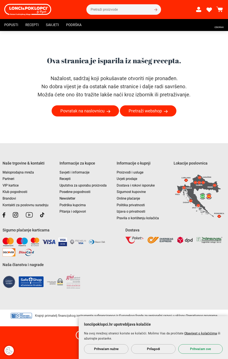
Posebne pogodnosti (75, 192)
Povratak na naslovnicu (82, 110)
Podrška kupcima (73, 205)
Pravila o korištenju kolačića (138, 218)
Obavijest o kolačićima (200, 333)
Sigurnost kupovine (131, 192)
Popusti (11, 25)
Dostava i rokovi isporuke (136, 185)
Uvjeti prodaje (127, 179)
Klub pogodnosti (15, 192)
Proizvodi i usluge (130, 172)
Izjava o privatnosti (131, 211)
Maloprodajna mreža (18, 172)
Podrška (73, 25)
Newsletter (67, 198)
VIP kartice (11, 185)
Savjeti (52, 25)
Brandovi (9, 198)
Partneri (8, 179)
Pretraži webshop (145, 110)
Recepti (32, 25)
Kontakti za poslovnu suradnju (25, 205)
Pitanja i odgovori (73, 211)
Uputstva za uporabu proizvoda (83, 185)
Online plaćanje (128, 198)
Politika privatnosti (131, 205)
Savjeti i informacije (74, 172)
